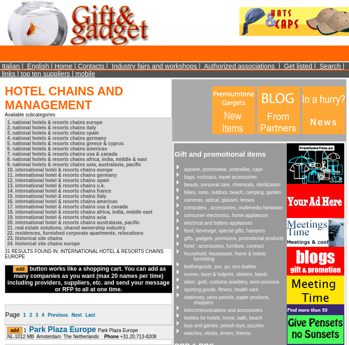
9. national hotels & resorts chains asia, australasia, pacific (74, 164)
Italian (11, 66)
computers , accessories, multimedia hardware (233, 207)
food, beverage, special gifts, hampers (224, 230)
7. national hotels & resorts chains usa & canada (62, 154)
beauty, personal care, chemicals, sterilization (232, 184)
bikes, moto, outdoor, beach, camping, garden (232, 192)
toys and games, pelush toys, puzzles (224, 325)
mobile (85, 74)
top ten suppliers (45, 74)
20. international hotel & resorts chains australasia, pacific (73, 222)
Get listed (298, 66)
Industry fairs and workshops (154, 66)
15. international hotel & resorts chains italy (56, 196)
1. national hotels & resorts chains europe (54, 122)
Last (90, 315)
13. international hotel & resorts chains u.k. (56, 185)
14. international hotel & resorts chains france (59, 191)
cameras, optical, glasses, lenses (219, 200)
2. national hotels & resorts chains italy (51, 127)
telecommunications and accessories (223, 310)
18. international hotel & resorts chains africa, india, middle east (79, 212)
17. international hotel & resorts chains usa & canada (67, 206)
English (38, 66)
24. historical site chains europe (43, 243)
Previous (58, 315)
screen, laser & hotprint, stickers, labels (226, 274)
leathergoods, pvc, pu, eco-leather (220, 266)
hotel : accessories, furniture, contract (224, 246)
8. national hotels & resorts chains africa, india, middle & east (77, 159)
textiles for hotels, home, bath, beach (223, 318)
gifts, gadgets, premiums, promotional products (234, 238)
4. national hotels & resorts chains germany (56, 138)
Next (76, 315)
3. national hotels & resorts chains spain (53, 133)
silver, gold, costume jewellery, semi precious (232, 282)
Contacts (91, 66)
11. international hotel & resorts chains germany (62, 175)
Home (63, 66)
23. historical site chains (35, 238)
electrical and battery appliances (218, 223)
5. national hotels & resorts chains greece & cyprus (65, 143)
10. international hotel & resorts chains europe (60, 169)
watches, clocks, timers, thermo (217, 333)
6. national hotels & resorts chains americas (57, 148)
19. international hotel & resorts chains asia (56, 217)
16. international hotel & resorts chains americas (62, 201)
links (8, 74)
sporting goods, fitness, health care (221, 289)
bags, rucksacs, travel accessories (220, 177)
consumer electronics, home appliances (226, 215)
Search (330, 66)
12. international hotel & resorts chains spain (58, 180)
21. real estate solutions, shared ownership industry (66, 227)
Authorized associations (239, 66)
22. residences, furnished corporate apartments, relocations (75, 233)
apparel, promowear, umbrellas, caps (223, 169)
